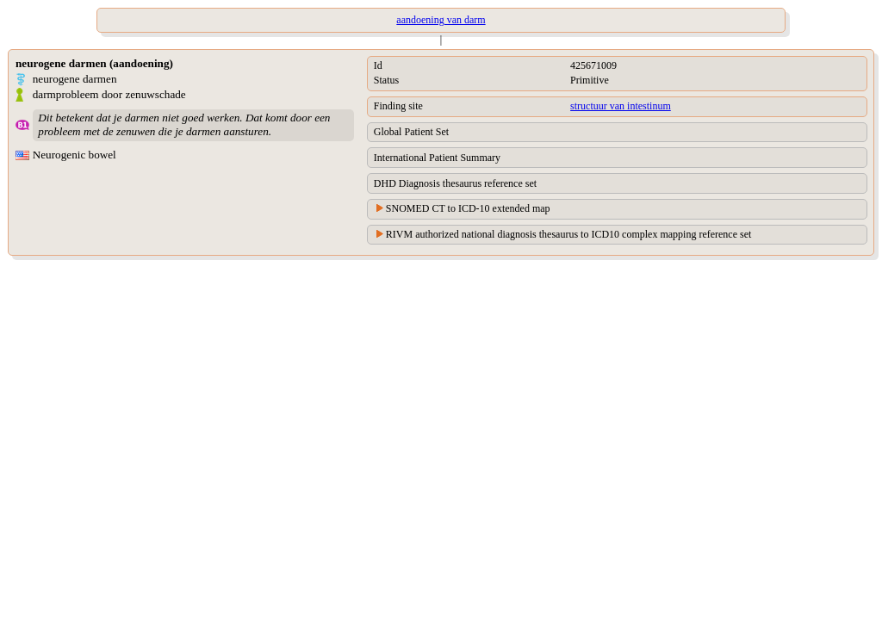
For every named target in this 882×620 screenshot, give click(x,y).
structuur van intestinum (620, 106)
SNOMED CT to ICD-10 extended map (468, 208)
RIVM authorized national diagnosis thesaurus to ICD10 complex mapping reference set (569, 234)
